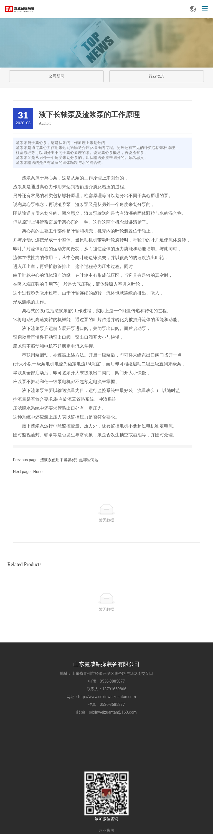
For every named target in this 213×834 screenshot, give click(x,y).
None (37, 471)
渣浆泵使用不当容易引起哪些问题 (69, 460)
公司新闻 (56, 76)
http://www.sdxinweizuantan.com (109, 696)
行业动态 (156, 76)
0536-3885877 (112, 681)
